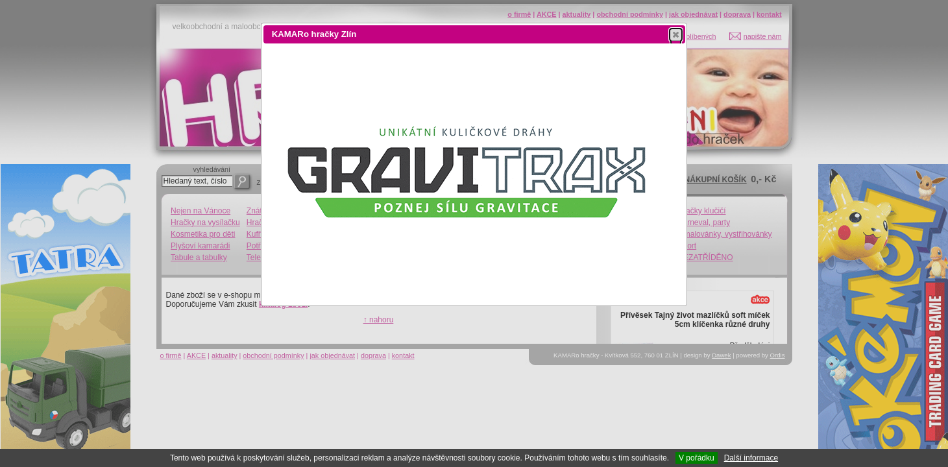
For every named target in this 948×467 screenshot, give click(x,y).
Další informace (751, 457)
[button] (676, 34)
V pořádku (696, 457)
